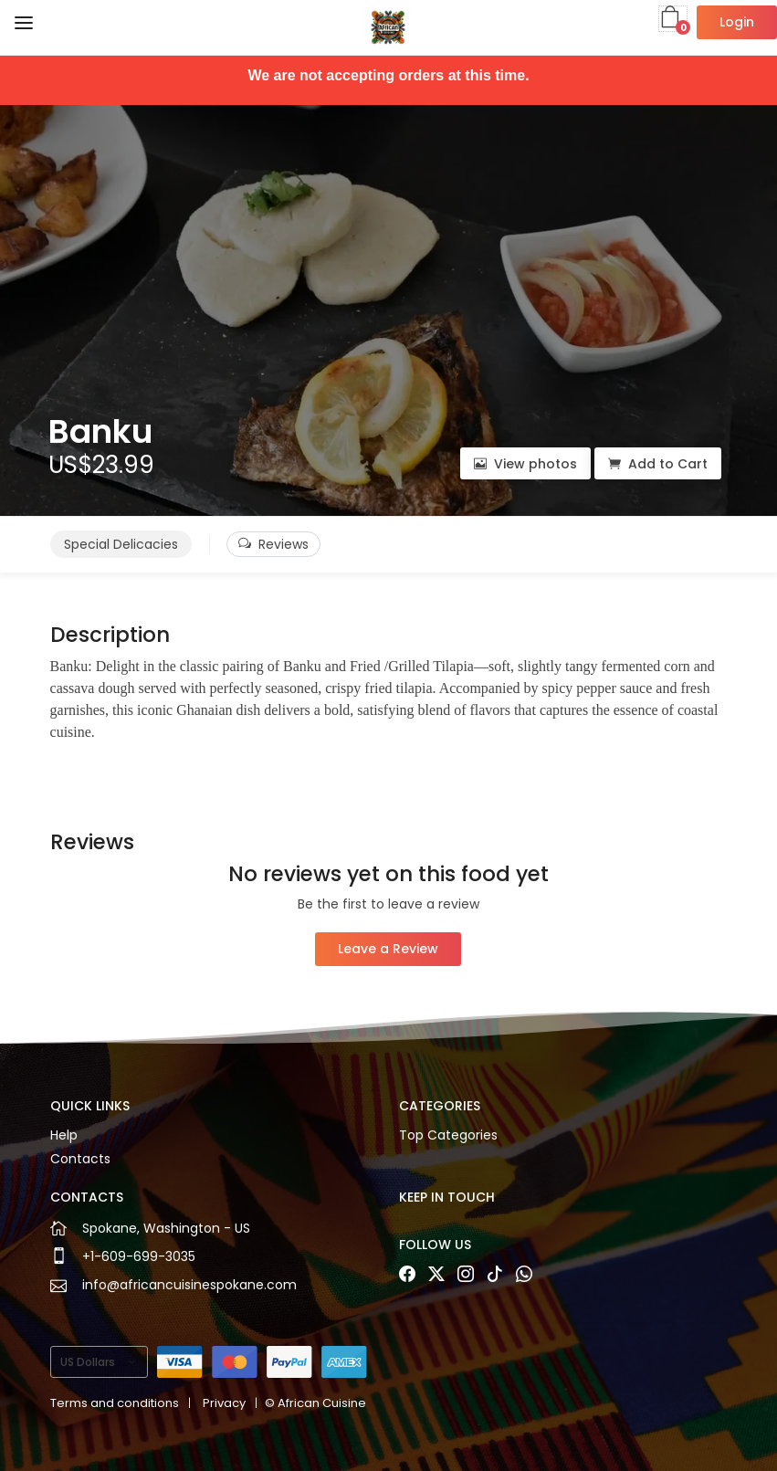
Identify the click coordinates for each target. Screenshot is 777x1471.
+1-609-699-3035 (138, 1256)
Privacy (224, 1403)
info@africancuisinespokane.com (189, 1285)
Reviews (273, 544)
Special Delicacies (121, 544)
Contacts (80, 1159)
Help (64, 1135)
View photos (525, 464)
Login (736, 22)
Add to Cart (658, 464)
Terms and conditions (114, 1403)
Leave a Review (388, 949)
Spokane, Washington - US (166, 1228)
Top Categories (448, 1135)
